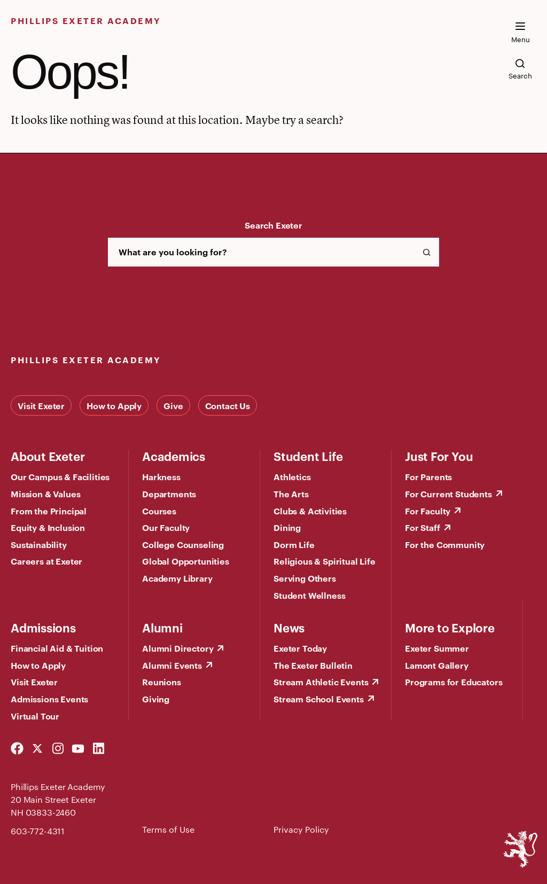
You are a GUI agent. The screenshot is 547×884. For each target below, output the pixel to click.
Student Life (308, 456)
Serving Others (305, 578)
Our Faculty (166, 527)
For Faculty (427, 511)
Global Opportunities (185, 561)
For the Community (445, 544)
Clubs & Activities (310, 511)
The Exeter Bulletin (313, 665)
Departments (169, 493)
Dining (287, 527)
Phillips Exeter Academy (86, 20)
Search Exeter (273, 225)
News (289, 627)
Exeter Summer (437, 648)
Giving (155, 699)
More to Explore (450, 627)
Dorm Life (294, 544)
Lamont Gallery (436, 665)
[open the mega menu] (520, 32)
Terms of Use (168, 829)
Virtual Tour (35, 716)
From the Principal (49, 511)
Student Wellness (309, 595)
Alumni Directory (177, 648)
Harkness (161, 476)
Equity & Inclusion (48, 527)
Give (173, 405)
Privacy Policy (301, 829)
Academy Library (177, 578)
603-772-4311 (38, 830)
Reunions (161, 681)
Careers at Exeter (46, 561)
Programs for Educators (453, 681)
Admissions (43, 627)
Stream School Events (319, 699)
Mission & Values (45, 493)
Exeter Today (300, 648)
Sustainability (39, 544)
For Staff (422, 527)
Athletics (292, 476)
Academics (173, 456)
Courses (159, 511)
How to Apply (114, 405)
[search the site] (520, 69)
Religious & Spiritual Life (325, 561)
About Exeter (47, 456)
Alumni (162, 627)
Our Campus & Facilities (60, 476)
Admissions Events (49, 699)
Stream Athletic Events (321, 681)
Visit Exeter (41, 405)
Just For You (439, 456)
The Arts (291, 493)
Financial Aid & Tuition (57, 648)
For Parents (428, 476)
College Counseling (183, 544)
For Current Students (448, 493)
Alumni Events (172, 665)
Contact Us (227, 405)
